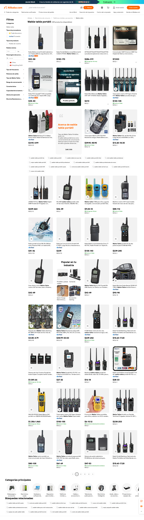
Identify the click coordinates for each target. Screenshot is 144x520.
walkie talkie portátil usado (57, 167)
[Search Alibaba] (54, 7)
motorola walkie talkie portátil (79, 167)
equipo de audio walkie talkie (15, 512)
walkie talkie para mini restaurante (42, 507)
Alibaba (30, 18)
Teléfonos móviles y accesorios (63, 18)
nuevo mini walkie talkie (36, 171)
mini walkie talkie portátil (82, 162)
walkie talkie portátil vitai (93, 158)
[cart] (108, 8)
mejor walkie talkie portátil (37, 162)
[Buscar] (88, 7)
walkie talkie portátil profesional (60, 162)
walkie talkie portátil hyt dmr (37, 512)
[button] (81, 7)
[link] (141, 501)
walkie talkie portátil (54, 158)
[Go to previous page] (73, 474)
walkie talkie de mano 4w (73, 158)
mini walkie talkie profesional (114, 158)
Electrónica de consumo (42, 18)
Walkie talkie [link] (79, 18)
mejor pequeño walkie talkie (110, 507)
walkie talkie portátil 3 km (118, 503)
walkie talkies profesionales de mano (104, 162)
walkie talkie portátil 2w (36, 158)
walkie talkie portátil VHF (37, 167)
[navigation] (15, 246)
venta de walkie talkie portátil (79, 512)
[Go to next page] (93, 474)
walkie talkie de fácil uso (100, 167)
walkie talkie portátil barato (120, 167)
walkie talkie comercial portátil (87, 507)
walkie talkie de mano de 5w (65, 507)
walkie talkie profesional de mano (16, 507)
